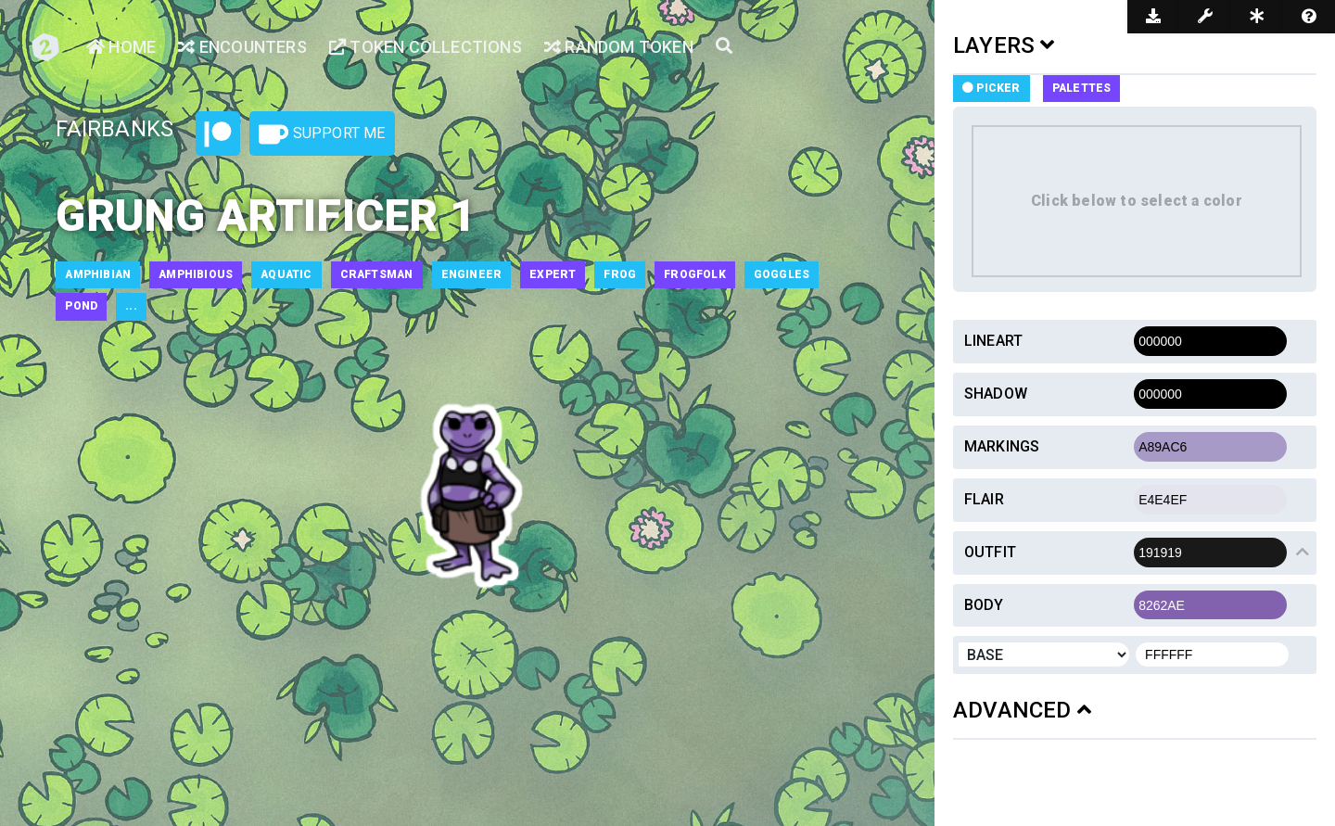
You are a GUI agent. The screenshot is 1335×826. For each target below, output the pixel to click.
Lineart (993, 340)
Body (984, 605)
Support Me (322, 134)
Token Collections (425, 47)
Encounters (242, 47)
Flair (984, 499)
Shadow (995, 393)
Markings (1002, 446)
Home (121, 47)
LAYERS (1004, 45)
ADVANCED (1022, 710)
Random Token (618, 47)
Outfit (990, 552)
